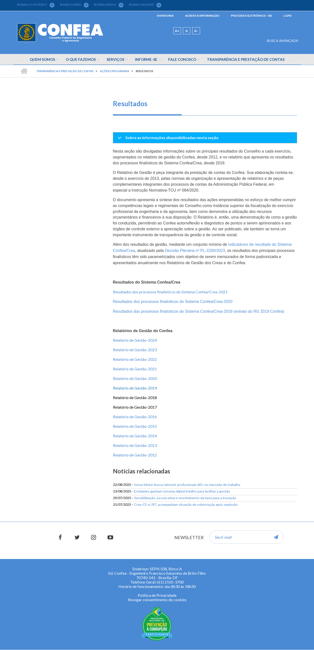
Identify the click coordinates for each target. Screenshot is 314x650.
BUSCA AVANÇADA (282, 41)
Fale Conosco (182, 59)
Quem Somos (42, 59)
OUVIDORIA (165, 15)
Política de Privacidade (157, 595)
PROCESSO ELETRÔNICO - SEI (251, 15)
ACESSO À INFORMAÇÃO (202, 15)
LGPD (288, 15)
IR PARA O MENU (74, 5)
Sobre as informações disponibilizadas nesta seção (167, 139)
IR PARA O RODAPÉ (145, 5)
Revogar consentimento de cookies (157, 599)
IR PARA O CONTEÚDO (36, 5)
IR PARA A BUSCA (108, 5)
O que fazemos (81, 59)
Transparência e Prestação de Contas (246, 59)
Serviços (115, 59)
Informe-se (146, 59)
